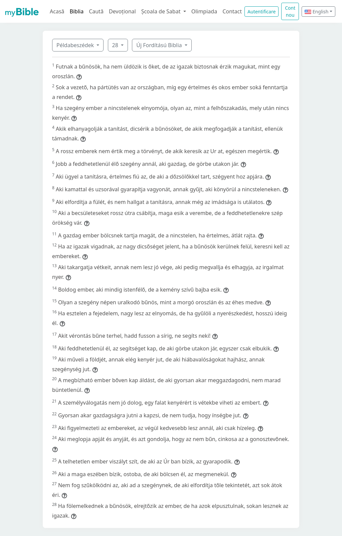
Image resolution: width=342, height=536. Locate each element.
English (316, 11)
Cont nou (290, 11)
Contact (232, 11)
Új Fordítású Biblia (159, 45)
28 (116, 45)
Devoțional (122, 11)
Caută (96, 11)
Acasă (57, 11)
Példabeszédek (75, 45)
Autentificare (261, 11)
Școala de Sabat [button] (161, 11)
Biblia (77, 11)
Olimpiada (204, 11)
